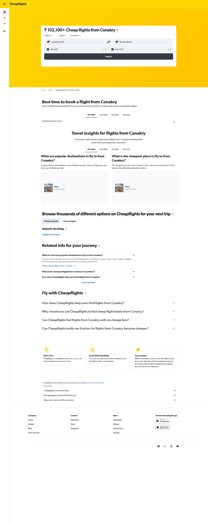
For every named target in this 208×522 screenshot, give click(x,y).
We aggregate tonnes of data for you (110, 395)
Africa (50, 90)
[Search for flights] (4, 12)
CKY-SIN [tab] (126, 115)
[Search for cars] (4, 23)
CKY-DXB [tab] (103, 115)
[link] (158, 446)
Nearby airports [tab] (51, 221)
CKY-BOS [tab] (91, 115)
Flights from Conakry (51, 234)
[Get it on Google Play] (163, 420)
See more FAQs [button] (88, 282)
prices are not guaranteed (94, 383)
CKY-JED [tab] (114, 115)
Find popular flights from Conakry (59, 266)
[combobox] (49, 35)
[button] (4, 4)
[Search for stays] (4, 17)
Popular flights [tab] (69, 221)
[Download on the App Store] (163, 427)
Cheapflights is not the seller (110, 390)
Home (43, 90)
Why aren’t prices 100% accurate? (110, 400)
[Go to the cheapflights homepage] (19, 4)
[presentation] (117, 30)
